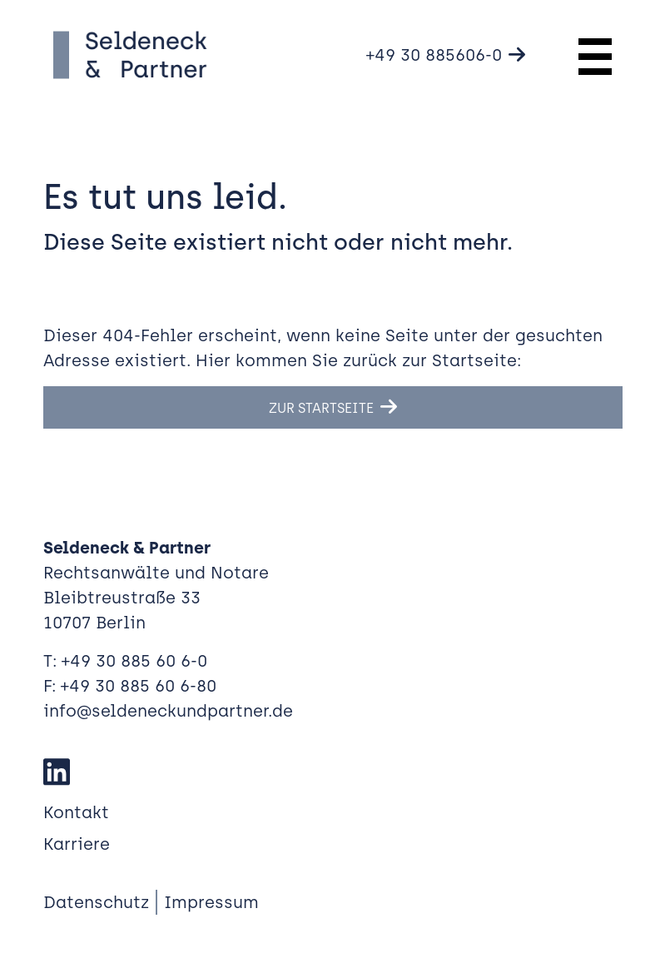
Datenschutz (96, 902)
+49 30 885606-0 (434, 55)
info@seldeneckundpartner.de (168, 711)
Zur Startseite (321, 408)
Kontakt (76, 812)
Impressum (211, 902)
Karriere (76, 844)
